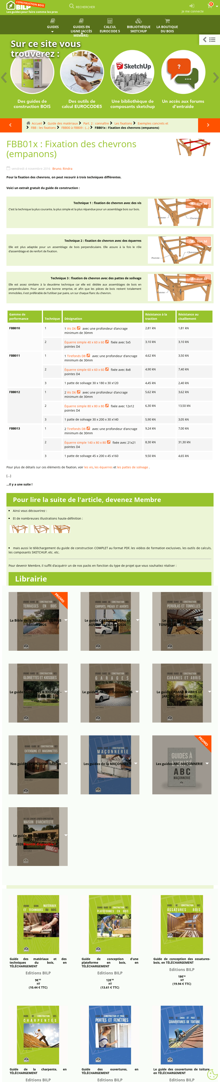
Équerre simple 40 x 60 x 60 (84, 342)
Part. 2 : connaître (96, 123)
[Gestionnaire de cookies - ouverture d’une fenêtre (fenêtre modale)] (212, 1074)
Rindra (67, 169)
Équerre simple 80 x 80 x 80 (84, 406)
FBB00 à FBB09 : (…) (75, 128)
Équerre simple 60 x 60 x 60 (84, 370)
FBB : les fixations (43, 128)
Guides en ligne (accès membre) (81, 26)
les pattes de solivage (132, 467)
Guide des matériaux (63, 123)
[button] (209, 40)
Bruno (56, 169)
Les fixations (123, 123)
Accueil (37, 123)
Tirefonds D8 (76, 356)
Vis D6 (71, 328)
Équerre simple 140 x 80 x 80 (85, 442)
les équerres (104, 467)
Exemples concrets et (153, 123)
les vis (88, 467)
